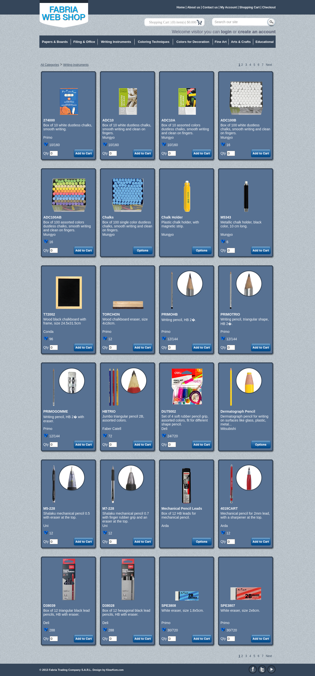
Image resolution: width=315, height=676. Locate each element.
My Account (228, 7)
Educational (264, 42)
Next (269, 65)
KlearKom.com (115, 670)
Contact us (210, 7)
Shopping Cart (249, 7)
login (226, 31)
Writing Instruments (116, 42)
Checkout (269, 7)
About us (193, 7)
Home (181, 7)
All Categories (50, 65)
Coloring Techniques (153, 42)
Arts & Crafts (241, 42)
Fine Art (221, 42)
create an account (257, 31)
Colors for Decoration (192, 42)
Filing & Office (84, 42)
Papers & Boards (55, 42)
